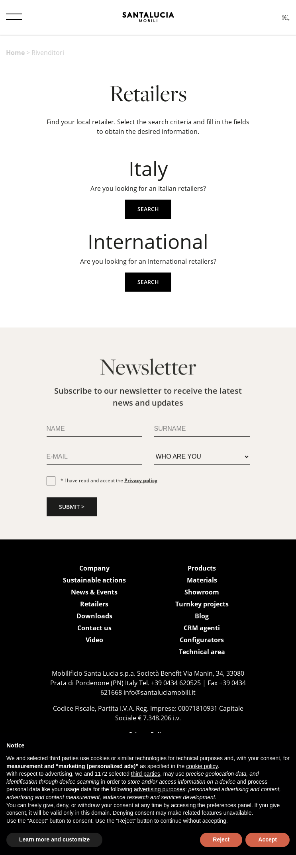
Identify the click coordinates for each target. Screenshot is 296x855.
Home (15, 52)
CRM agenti (202, 628)
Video (94, 639)
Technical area (202, 651)
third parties (145, 774)
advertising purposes (159, 789)
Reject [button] (221, 839)
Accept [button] (267, 839)
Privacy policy (140, 482)
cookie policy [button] (202, 766)
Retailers (94, 604)
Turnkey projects (202, 604)
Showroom (201, 592)
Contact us (94, 628)
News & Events (94, 592)
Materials (202, 580)
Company (94, 568)
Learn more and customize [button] (54, 839)
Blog (202, 616)
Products (202, 568)
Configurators (202, 639)
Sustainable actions (94, 580)
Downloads (94, 616)
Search (148, 209)
